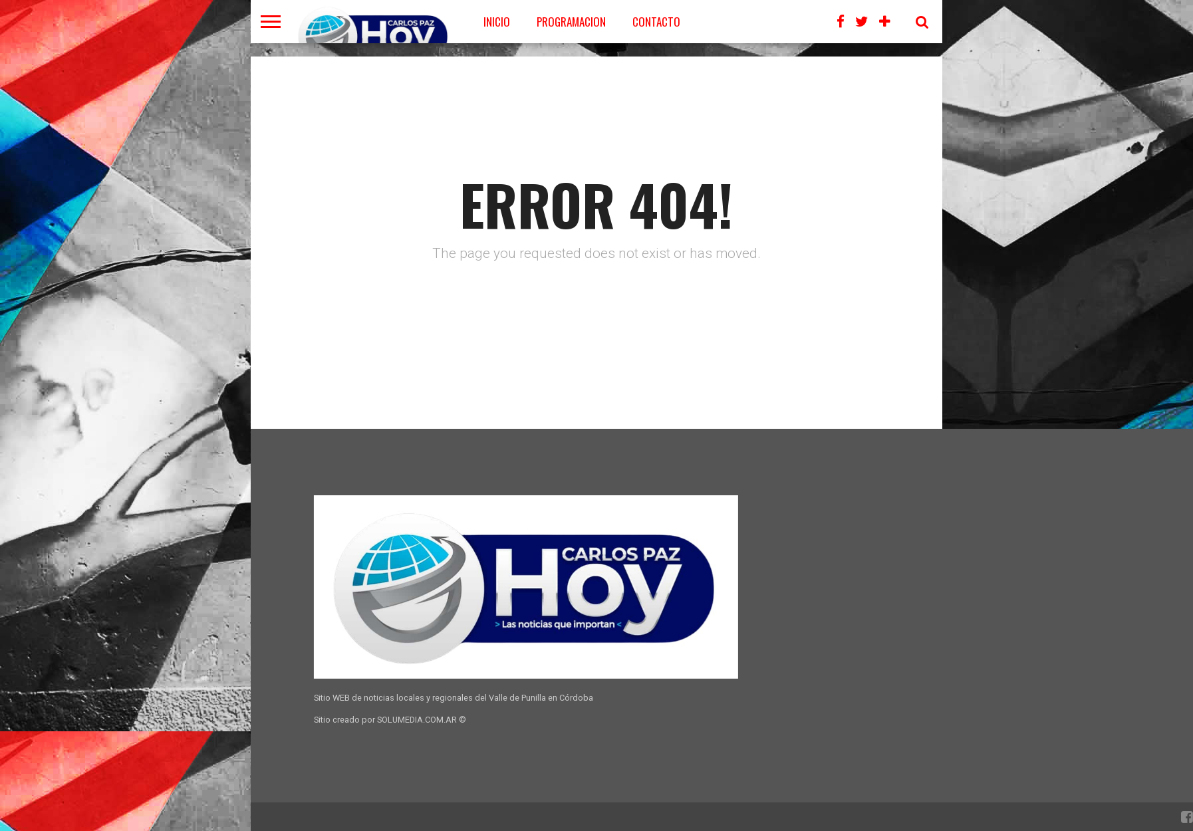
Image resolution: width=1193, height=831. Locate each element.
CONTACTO (656, 21)
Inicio (496, 21)
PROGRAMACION (571, 21)
